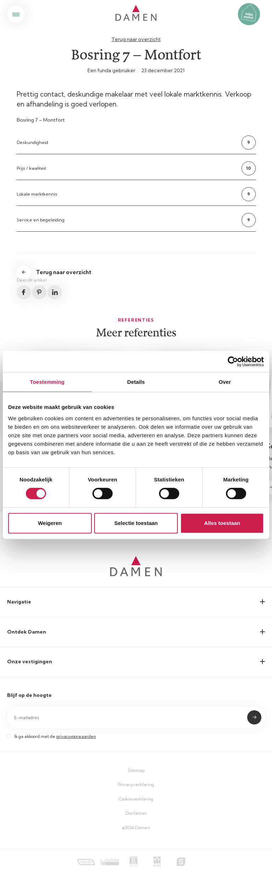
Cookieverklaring (136, 799)
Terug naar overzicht (136, 39)
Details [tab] (136, 382)
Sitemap (136, 770)
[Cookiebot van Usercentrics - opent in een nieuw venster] (233, 361)
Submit (254, 717)
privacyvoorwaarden (76, 736)
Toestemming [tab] (47, 382)
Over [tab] (225, 382)
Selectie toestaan (136, 523)
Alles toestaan (222, 523)
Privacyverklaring (136, 784)
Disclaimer (136, 813)
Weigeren (50, 523)
